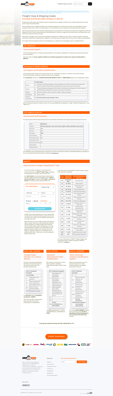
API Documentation (52, 375)
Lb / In (29, 201)
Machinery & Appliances (54, 11)
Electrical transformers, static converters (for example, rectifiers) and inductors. (41, 13)
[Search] (90, 3)
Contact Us (50, 368)
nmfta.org (66, 242)
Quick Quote (50, 364)
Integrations (50, 371)
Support (49, 362)
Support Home (25, 11)
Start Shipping (82, 361)
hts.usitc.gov (55, 153)
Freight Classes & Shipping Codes (38, 11)
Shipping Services (51, 366)
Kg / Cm (36, 201)
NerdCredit (50, 373)
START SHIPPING (56, 336)
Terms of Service (37, 392)
